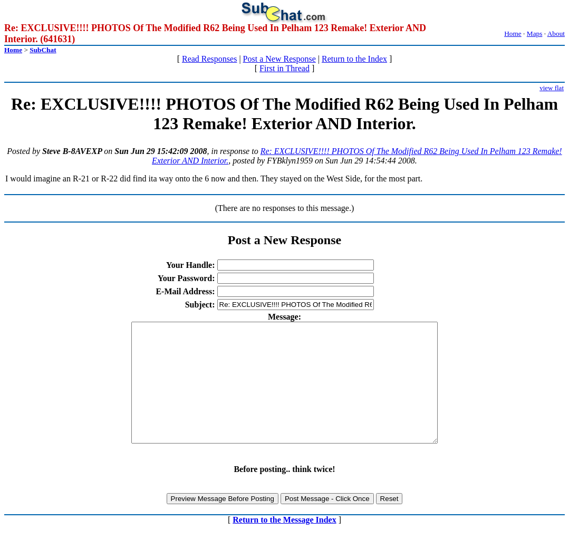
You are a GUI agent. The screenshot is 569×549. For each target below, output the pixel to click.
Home (513, 33)
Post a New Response (279, 58)
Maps (535, 33)
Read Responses (209, 58)
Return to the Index (354, 58)
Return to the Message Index (284, 543)
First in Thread (284, 68)
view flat (551, 88)
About (556, 33)
